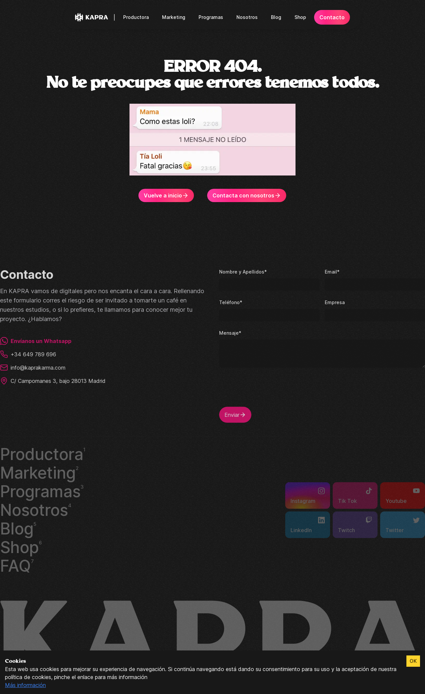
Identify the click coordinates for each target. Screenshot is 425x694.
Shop (299, 17)
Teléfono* (230, 301)
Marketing (175, 17)
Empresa (334, 301)
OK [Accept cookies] (413, 661)
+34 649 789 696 (27, 354)
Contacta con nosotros (246, 195)
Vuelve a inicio (168, 195)
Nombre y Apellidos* (242, 271)
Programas (211, 17)
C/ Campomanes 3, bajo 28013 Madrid (53, 380)
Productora (138, 17)
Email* (332, 271)
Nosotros (247, 17)
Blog (276, 17)
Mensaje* (229, 332)
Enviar (235, 414)
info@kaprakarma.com (33, 367)
